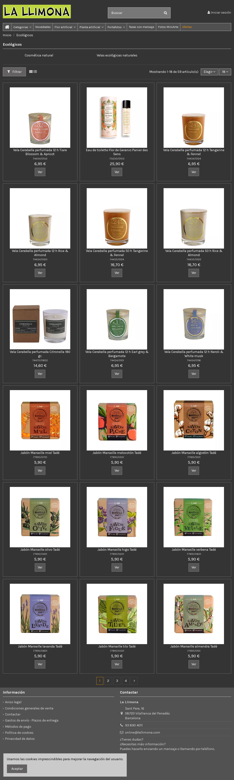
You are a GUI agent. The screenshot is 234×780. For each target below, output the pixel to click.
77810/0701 (40, 457)
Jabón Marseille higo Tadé (117, 549)
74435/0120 (194, 259)
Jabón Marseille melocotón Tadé (117, 453)
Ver (40, 172)
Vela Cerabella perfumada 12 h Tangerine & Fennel (193, 152)
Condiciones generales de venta (29, 708)
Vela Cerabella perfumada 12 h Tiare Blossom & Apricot (40, 152)
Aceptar (17, 769)
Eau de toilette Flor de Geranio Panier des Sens (117, 152)
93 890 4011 (134, 725)
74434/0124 (194, 158)
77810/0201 (117, 554)
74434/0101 (117, 360)
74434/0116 (194, 360)
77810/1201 (193, 457)
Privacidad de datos (20, 739)
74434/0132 (40, 158)
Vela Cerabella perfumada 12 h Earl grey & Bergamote (117, 354)
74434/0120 (40, 259)
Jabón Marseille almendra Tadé (193, 646)
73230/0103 (116, 158)
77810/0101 (193, 650)
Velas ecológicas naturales (117, 55)
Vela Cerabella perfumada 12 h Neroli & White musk (193, 354)
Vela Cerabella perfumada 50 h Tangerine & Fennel (117, 253)
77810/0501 (117, 457)
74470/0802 (40, 360)
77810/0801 (40, 650)
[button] (22, 27)
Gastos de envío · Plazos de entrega (32, 720)
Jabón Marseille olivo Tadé (40, 549)
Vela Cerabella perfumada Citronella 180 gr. (40, 354)
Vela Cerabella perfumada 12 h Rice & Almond (40, 253)
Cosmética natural (39, 55)
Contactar (12, 714)
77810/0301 (117, 650)
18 (225, 72)
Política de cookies (19, 733)
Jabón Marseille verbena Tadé (194, 549)
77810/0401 (40, 554)
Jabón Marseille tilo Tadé (117, 646)
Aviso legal (13, 702)
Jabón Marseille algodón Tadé (193, 453)
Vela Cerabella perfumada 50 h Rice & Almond (193, 253)
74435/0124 (117, 259)
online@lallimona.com (142, 732)
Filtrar (14, 72)
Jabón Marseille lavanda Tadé (40, 646)
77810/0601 (194, 554)
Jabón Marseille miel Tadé (40, 453)
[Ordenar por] (209, 72)
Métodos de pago (18, 727)
